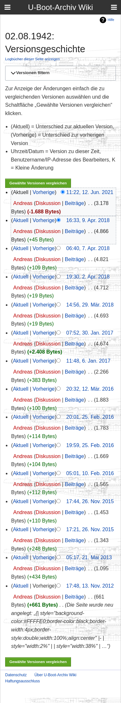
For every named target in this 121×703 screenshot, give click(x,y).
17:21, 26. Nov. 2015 (90, 529)
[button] (59, 73)
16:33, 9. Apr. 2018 (87, 220)
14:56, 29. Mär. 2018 (90, 305)
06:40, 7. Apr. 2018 (87, 248)
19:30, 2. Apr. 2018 (87, 276)
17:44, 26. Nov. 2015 (90, 501)
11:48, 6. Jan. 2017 (88, 361)
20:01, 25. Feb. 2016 (90, 417)
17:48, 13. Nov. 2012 (90, 586)
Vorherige (44, 192)
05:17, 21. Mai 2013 (89, 557)
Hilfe (111, 20)
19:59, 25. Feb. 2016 (90, 445)
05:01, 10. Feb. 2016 (90, 473)
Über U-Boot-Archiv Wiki (55, 675)
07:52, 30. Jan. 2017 (89, 333)
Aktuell (20, 220)
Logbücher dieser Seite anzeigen (32, 59)
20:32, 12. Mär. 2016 (90, 389)
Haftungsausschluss (22, 681)
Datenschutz (16, 675)
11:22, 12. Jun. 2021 (89, 192)
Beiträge (74, 203)
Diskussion (47, 203)
